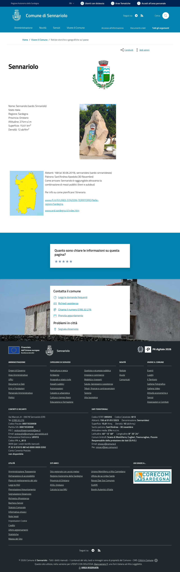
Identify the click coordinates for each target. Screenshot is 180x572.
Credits (11, 525)
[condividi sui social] (126, 50)
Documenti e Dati (16, 384)
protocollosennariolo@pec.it (27, 430)
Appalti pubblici (57, 384)
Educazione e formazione (61, 402)
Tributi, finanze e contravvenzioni (99, 388)
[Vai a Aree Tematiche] (121, 3)
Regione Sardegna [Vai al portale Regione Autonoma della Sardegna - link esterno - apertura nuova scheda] (25, 3)
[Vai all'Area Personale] (151, 3)
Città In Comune (145, 560)
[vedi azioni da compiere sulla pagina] (142, 50)
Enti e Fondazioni (16, 388)
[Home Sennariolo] (39, 15)
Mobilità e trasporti (93, 379)
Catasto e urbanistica (60, 393)
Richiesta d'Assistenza (18, 498)
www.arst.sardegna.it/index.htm (62, 210)
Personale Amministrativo (20, 393)
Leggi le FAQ (14, 485)
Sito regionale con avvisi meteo (64, 471)
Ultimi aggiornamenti (18, 529)
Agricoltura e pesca (59, 370)
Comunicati (124, 379)
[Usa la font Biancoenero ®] (92, 3)
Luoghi (150, 375)
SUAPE (94, 485)
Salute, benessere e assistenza (98, 384)
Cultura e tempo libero (60, 397)
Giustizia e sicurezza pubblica (97, 370)
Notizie (122, 370)
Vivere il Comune (39, 39)
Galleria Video (153, 388)
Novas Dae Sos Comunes (102, 480)
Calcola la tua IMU (58, 489)
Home (25, 39)
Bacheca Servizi (15, 503)
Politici (11, 397)
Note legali (13, 516)
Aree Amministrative (18, 375)
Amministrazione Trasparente (22, 471)
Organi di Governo (16, 370)
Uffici (10, 379)
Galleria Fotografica (156, 384)
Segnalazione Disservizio (19, 494)
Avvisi (122, 375)
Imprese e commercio (94, 375)
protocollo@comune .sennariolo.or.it (31, 433)
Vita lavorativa (91, 397)
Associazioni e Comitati (158, 402)
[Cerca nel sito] (165, 15)
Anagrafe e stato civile (60, 379)
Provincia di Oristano (59, 480)
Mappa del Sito (15, 538)
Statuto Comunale (17, 507)
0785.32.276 (18, 420)
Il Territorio (152, 379)
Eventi (150, 370)
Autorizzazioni (56, 388)
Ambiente (54, 375)
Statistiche (13, 534)
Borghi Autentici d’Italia (102, 489)
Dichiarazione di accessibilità (21, 476)
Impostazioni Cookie (17, 520)
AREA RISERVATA (88, 567)
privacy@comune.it (107, 443)
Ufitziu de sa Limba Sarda (103, 476)
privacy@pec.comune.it (107, 447)
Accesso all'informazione (113, 28)
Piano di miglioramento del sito (22, 480)
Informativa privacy (17, 512)
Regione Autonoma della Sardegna (66, 476)
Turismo (87, 393)
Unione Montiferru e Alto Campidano (108, 471)
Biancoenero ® (101, 564)
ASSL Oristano (57, 485)
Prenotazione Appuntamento (22, 489)
